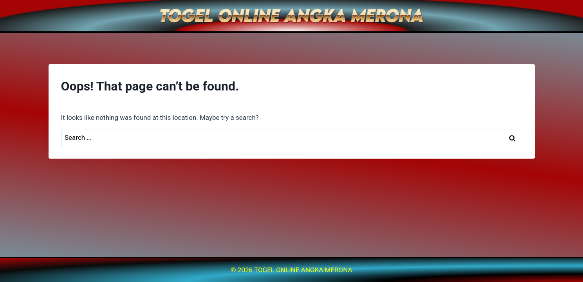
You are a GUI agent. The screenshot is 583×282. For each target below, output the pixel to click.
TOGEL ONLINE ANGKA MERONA (303, 270)
